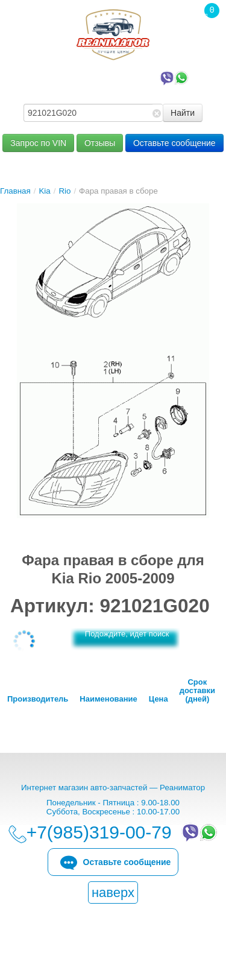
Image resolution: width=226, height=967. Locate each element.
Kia (44, 190)
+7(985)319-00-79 (116, 77)
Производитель (37, 699)
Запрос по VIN (38, 143)
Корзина (205, 35)
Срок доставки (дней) (197, 690)
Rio (64, 190)
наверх (113, 892)
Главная (15, 190)
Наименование (108, 699)
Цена (158, 699)
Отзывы (99, 143)
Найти (183, 113)
